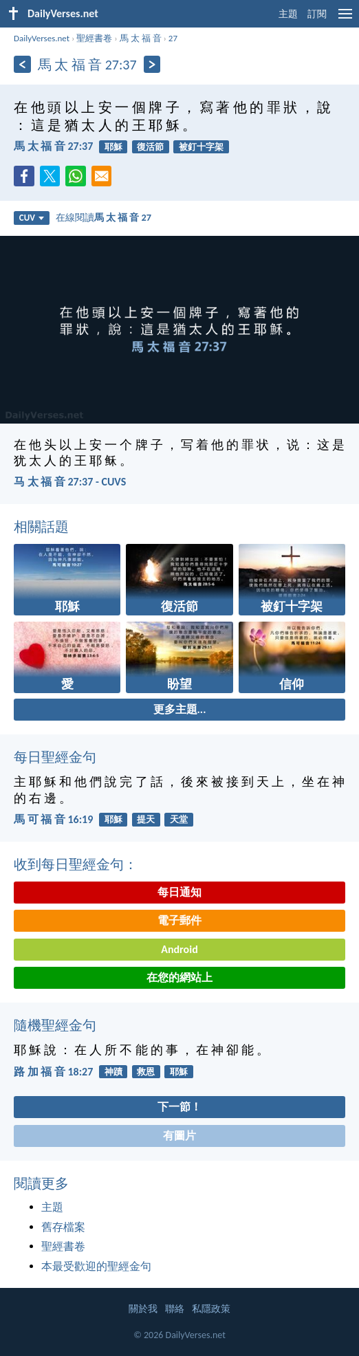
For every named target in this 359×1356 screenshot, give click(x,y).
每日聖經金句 (55, 757)
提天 (146, 819)
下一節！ (179, 1106)
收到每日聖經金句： (76, 864)
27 (172, 38)
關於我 (143, 1309)
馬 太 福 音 (141, 38)
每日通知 (179, 892)
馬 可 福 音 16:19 (53, 819)
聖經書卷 (94, 38)
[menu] (345, 19)
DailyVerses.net (41, 38)
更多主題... (179, 709)
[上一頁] (22, 64)
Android (179, 949)
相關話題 (41, 526)
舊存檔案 (63, 1227)
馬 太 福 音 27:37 (53, 146)
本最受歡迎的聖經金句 (96, 1266)
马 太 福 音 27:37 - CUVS (70, 481)
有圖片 (179, 1135)
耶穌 (113, 147)
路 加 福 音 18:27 (53, 1071)
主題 (288, 14)
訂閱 (317, 14)
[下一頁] (152, 64)
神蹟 (113, 1072)
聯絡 (174, 1309)
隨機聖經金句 (55, 1025)
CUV (31, 217)
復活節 (150, 147)
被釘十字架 (201, 147)
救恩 (146, 1072)
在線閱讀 (104, 217)
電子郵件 (179, 920)
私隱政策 (211, 1309)
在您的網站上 (179, 977)
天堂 (179, 819)
